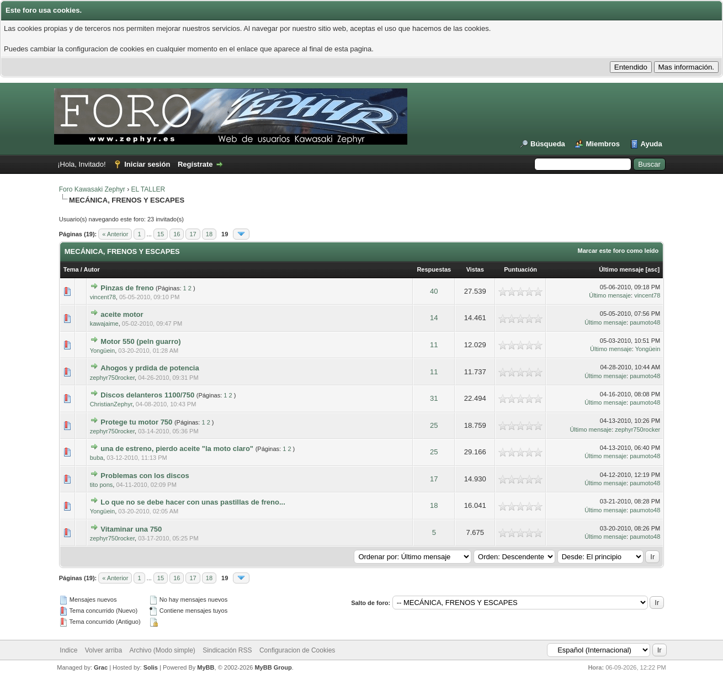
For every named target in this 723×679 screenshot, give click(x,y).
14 (434, 318)
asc (652, 269)
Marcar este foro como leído (618, 250)
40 (434, 291)
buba (96, 457)
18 (209, 234)
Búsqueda (547, 144)
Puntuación (520, 269)
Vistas (475, 269)
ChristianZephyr (111, 404)
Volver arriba (103, 650)
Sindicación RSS (227, 650)
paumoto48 (645, 322)
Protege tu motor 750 (136, 422)
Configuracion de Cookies (297, 650)
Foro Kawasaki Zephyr (92, 189)
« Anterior (115, 234)
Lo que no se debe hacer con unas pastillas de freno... (192, 502)
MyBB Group (272, 667)
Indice (68, 650)
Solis (150, 667)
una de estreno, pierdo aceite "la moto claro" (176, 448)
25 (434, 425)
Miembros (602, 144)
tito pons (101, 484)
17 (192, 234)
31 (434, 398)
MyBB (205, 667)
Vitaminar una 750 (131, 529)
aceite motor (121, 314)
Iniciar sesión (147, 164)
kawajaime (104, 323)
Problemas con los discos (144, 475)
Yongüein (102, 350)
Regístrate (195, 164)
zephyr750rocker (112, 377)
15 (160, 234)
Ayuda (651, 144)
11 (434, 345)
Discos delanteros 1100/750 (147, 395)
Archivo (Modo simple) (162, 650)
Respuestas (434, 269)
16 (176, 234)
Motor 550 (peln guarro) (140, 341)
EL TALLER (148, 189)
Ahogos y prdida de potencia (149, 368)
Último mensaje (621, 269)
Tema (71, 269)
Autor (91, 269)
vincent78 (103, 297)
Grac (101, 667)
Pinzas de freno (126, 288)
